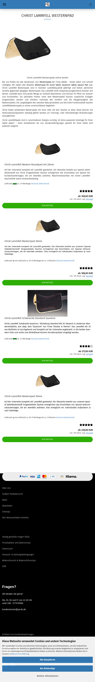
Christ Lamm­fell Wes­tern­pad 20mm (23, 241)
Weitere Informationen (47, 676)
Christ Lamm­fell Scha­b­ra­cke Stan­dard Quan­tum (29, 318)
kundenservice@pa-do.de (14, 609)
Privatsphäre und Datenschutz (16, 543)
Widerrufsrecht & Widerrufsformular (19, 560)
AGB (4, 566)
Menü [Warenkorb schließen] (4, 4)
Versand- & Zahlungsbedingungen (18, 554)
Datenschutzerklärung (19, 654)
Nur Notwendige (47, 668)
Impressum (7, 548)
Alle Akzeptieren (47, 659)
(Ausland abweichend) (40, 184)
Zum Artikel (47, 206)
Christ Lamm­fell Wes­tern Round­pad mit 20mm (29, 164)
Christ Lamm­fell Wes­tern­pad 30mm (23, 396)
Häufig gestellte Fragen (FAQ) (16, 537)
